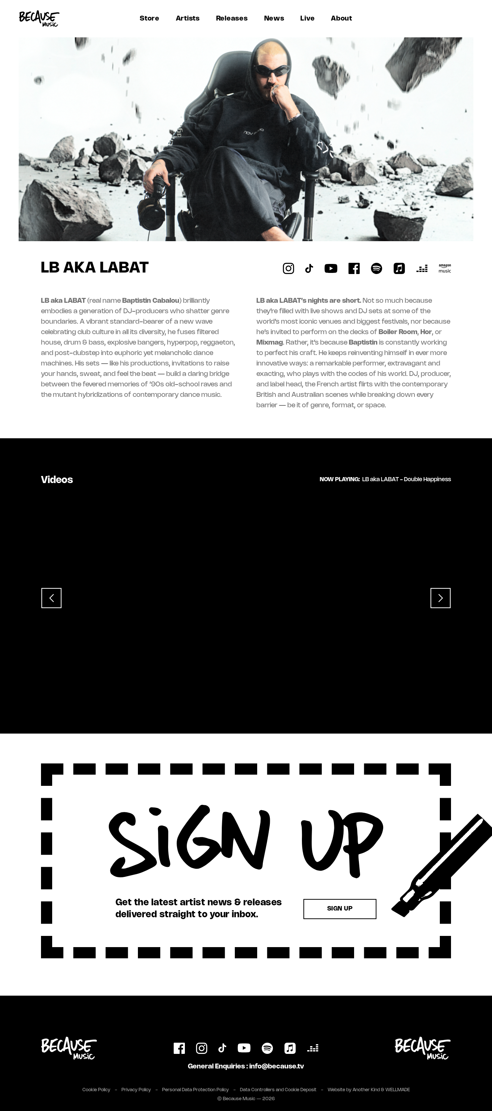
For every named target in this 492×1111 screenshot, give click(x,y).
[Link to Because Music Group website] (423, 1048)
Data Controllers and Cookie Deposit (278, 1090)
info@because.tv (276, 1067)
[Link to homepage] (39, 18)
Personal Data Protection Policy (195, 1090)
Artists (188, 19)
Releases (232, 19)
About (341, 19)
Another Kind (366, 1090)
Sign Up (340, 909)
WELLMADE (397, 1090)
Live (307, 19)
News (274, 19)
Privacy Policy (136, 1090)
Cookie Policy (96, 1090)
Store (150, 19)
